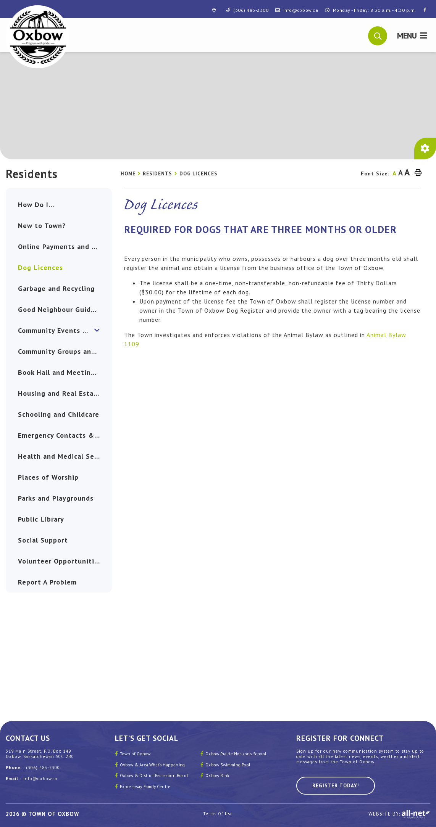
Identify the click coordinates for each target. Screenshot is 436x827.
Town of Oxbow (135, 753)
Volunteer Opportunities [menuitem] (60, 561)
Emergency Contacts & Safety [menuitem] (65, 435)
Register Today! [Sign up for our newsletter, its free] (335, 785)
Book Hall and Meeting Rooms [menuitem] (65, 372)
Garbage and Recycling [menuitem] (56, 288)
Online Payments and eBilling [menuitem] (65, 246)
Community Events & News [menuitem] (63, 330)
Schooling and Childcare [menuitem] (58, 414)
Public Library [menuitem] (41, 519)
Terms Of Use (218, 813)
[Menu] (412, 35)
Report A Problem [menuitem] (47, 582)
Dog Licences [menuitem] (40, 267)
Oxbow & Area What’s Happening (152, 765)
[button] (378, 35)
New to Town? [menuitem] (42, 225)
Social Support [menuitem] (43, 540)
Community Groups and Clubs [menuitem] (65, 351)
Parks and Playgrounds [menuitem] (56, 498)
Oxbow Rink (217, 775)
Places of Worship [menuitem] (48, 477)
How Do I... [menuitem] (36, 204)
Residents (157, 173)
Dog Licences (198, 173)
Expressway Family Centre (145, 786)
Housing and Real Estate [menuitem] (59, 393)
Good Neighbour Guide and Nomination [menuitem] (65, 309)
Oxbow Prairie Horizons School (235, 753)
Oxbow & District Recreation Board (154, 775)
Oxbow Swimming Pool (227, 765)
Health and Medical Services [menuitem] (65, 456)
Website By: (399, 814)
